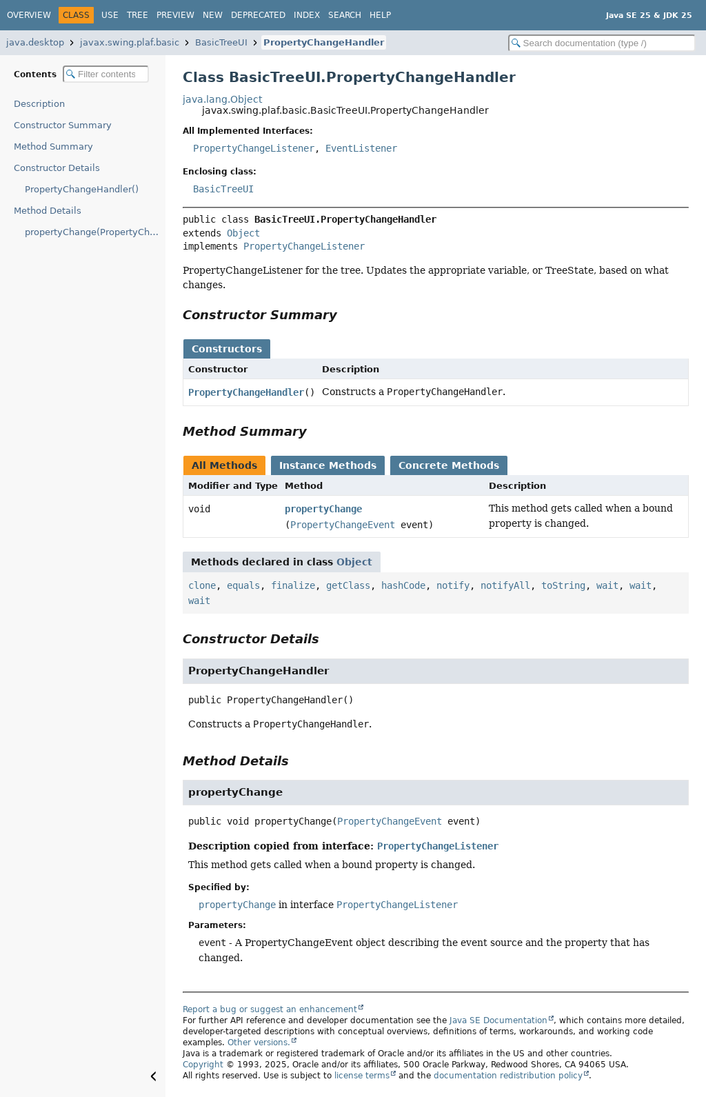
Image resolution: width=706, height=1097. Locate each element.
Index (307, 15)
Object (243, 233)
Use (110, 15)
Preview (175, 15)
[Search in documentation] (602, 43)
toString (563, 585)
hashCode (403, 585)
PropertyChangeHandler (323, 42)
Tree (137, 15)
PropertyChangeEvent (342, 524)
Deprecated (258, 15)
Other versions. (259, 1042)
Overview (29, 15)
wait (607, 585)
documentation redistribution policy (508, 1075)
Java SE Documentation (498, 1020)
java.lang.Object (222, 99)
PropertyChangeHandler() (82, 189)
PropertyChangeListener (253, 148)
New (213, 15)
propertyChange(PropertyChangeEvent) (95, 232)
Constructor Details (57, 168)
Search (344, 15)
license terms (362, 1075)
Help (380, 15)
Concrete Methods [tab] (449, 465)
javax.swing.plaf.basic (129, 42)
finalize (293, 585)
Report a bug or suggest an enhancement (270, 1009)
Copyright (203, 1064)
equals (243, 585)
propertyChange (323, 508)
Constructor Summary (63, 125)
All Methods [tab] (224, 465)
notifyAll (505, 585)
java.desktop (35, 42)
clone (202, 585)
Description (39, 104)
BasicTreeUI (221, 42)
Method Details (47, 210)
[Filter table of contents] (106, 74)
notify (453, 585)
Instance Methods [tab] (327, 465)
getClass (348, 585)
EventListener (361, 148)
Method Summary (53, 146)
